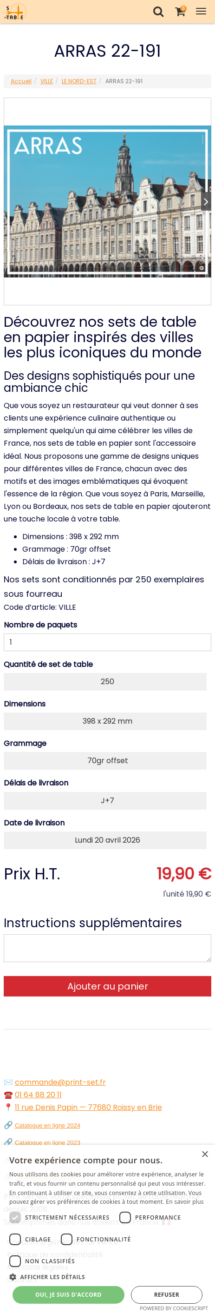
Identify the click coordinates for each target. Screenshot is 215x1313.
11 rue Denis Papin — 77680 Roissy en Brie (88, 1107)
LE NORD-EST (79, 81)
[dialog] (107, 1229)
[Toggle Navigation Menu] (201, 11)
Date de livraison (34, 823)
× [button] (204, 1154)
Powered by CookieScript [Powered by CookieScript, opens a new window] (174, 1308)
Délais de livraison (36, 783)
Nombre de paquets (40, 625)
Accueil (21, 81)
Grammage (25, 743)
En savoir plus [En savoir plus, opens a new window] (184, 1202)
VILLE (46, 81)
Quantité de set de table (48, 664)
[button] (107, 1277)
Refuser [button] (166, 1295)
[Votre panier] (180, 11)
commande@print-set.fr (60, 1082)
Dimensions (25, 704)
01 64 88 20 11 (38, 1094)
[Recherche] (158, 11)
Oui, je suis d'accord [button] (68, 1295)
